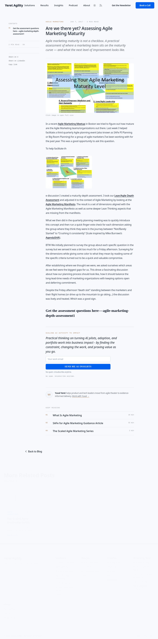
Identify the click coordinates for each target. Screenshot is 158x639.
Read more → (13, 532)
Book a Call (144, 5)
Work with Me (62, 564)
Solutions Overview (65, 560)
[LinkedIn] (139, 634)
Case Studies (87, 564)
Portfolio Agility (63, 580)
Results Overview (89, 560)
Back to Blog (33, 451)
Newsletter (112, 577)
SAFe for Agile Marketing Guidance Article (78, 423)
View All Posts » (12, 478)
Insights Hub (113, 560)
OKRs (58, 592)
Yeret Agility (13, 556)
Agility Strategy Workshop (63, 575)
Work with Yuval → (80, 396)
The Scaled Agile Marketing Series (73, 431)
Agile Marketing (55, 22)
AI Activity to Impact (142, 560)
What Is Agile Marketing (67, 415)
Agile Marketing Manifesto (60, 204)
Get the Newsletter (121, 5)
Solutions (29, 5)
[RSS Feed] (101, 5)
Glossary (13, 560)
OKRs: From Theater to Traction (142, 574)
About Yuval (9, 606)
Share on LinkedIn (17, 61)
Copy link (13, 64)
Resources (112, 573)
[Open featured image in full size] (90, 90)
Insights (58, 5)
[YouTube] (145, 634)
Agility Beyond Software (140, 585)
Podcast (73, 5)
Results (44, 5)
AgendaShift (52, 237)
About (86, 5)
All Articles (112, 564)
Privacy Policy (25, 560)
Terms (37, 560)
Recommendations (90, 569)
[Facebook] (151, 634)
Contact (7, 611)
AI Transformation (64, 569)
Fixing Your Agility (141, 579)
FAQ (6, 560)
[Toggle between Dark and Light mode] (94, 5)
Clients (84, 573)
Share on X (13, 57)
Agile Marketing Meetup (71, 124)
